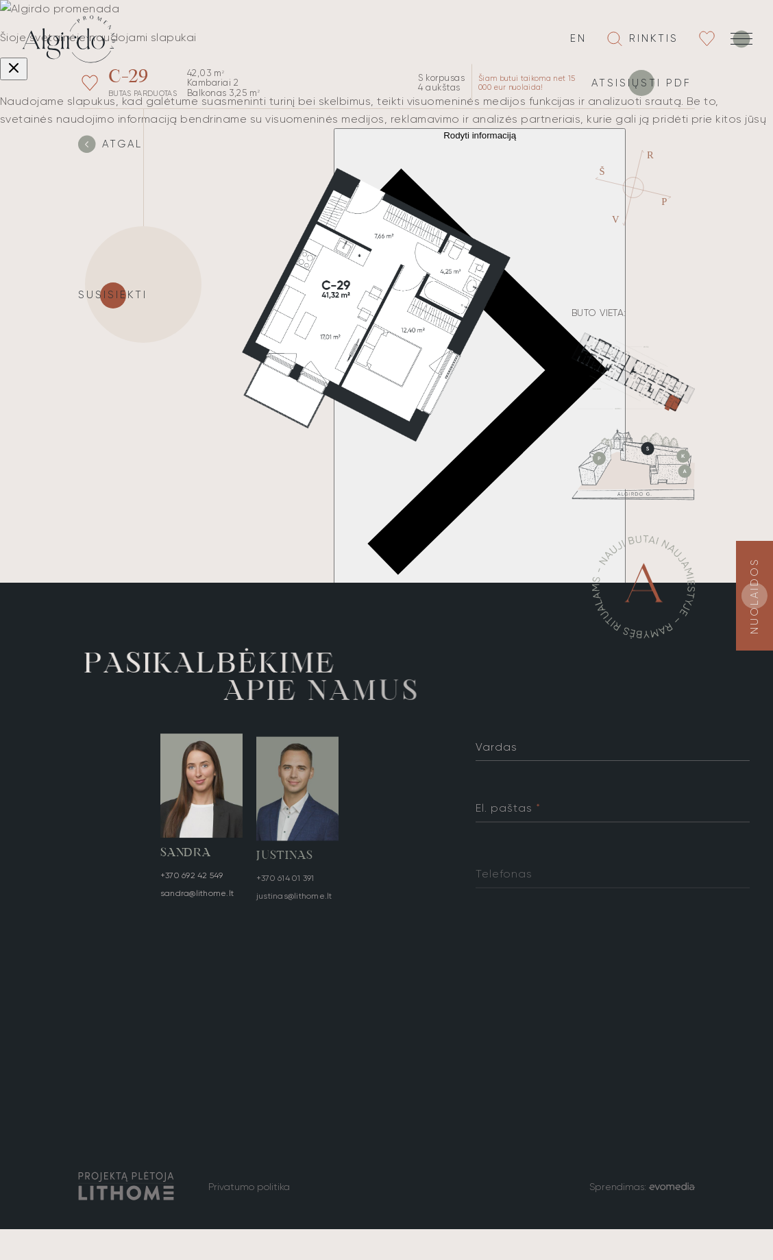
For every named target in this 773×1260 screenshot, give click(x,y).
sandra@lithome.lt (197, 896)
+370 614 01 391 (285, 886)
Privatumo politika (249, 1186)
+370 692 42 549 (191, 878)
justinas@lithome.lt (294, 903)
